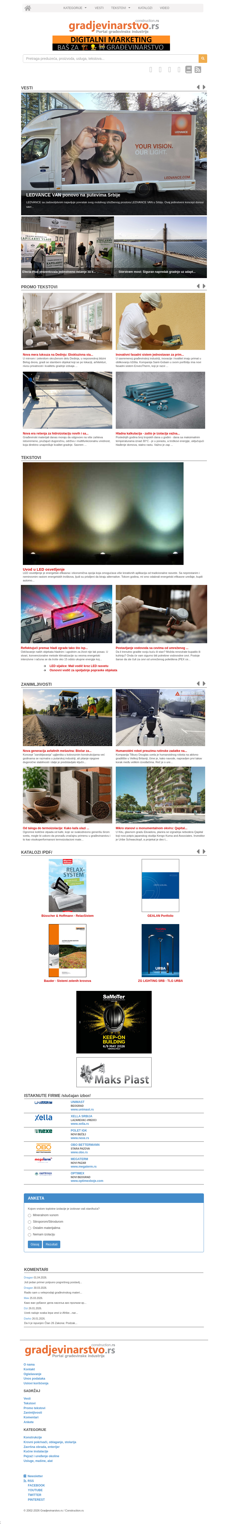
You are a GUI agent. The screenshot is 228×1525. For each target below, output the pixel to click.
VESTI (99, 8)
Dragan (29, 1277)
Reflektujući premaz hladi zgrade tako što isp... (54, 648)
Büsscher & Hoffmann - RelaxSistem (67, 916)
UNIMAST (78, 1102)
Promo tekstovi (34, 1408)
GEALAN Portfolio (160, 916)
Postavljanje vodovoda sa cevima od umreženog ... (152, 648)
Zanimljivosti (36, 684)
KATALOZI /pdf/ (36, 852)
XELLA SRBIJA (81, 1116)
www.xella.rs (80, 1124)
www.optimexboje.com (87, 1181)
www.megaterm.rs (84, 1166)
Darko (28, 1318)
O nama (29, 1364)
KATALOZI (145, 8)
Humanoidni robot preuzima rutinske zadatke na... (151, 751)
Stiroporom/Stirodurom (48, 1221)
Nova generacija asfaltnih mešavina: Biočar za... (57, 751)
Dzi (26, 1308)
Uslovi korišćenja (36, 1383)
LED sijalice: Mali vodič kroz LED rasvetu (79, 666)
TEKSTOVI (121, 9)
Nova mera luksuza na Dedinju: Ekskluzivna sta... (58, 354)
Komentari (36, 1269)
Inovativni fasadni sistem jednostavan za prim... (150, 354)
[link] (114, 26)
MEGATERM (79, 1159)
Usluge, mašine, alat (38, 1461)
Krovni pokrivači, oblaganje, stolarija (50, 1442)
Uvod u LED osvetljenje (44, 569)
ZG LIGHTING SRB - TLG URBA (160, 981)
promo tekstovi (39, 287)
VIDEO (164, 8)
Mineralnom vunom (46, 1215)
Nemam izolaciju (44, 1234)
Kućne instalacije (36, 1451)
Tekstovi (31, 458)
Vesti (27, 88)
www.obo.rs (79, 1152)
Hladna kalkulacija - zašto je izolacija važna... (148, 433)
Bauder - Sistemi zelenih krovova (67, 981)
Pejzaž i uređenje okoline (41, 1456)
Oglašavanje (32, 1374)
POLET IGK (79, 1130)
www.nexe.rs (80, 1138)
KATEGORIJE (76, 9)
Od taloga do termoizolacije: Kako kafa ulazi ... (56, 828)
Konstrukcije (33, 1437)
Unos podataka (34, 1378)
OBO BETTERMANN (85, 1145)
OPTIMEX (77, 1173)
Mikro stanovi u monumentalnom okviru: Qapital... (151, 828)
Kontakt (29, 1369)
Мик (27, 1297)
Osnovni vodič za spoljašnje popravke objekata (83, 670)
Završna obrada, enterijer (42, 1447)
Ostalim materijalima (46, 1228)
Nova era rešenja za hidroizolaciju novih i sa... (55, 433)
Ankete (29, 1422)
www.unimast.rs (82, 1109)
